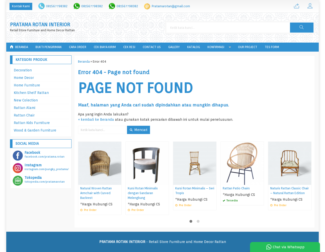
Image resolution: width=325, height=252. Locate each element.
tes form (272, 47)
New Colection (26, 100)
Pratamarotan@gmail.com (171, 6)
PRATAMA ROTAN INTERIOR (40, 25)
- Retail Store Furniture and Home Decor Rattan (162, 242)
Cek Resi (129, 47)
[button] (302, 28)
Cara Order (77, 47)
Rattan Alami (24, 108)
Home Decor (24, 78)
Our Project (247, 47)
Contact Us (152, 47)
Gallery (174, 47)
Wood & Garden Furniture (35, 130)
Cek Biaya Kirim (105, 47)
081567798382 (57, 6)
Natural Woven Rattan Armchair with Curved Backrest (96, 193)
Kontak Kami (21, 6)
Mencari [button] (138, 130)
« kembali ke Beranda (96, 119)
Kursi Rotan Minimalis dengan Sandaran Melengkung (143, 193)
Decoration (23, 70)
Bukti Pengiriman (49, 47)
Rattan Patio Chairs (236, 188)
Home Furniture (27, 85)
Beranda (19, 47)
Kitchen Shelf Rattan (31, 93)
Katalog (193, 47)
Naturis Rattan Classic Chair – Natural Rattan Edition (289, 190)
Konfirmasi (216, 47)
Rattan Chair (24, 115)
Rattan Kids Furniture (32, 123)
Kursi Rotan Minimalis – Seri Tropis (194, 190)
